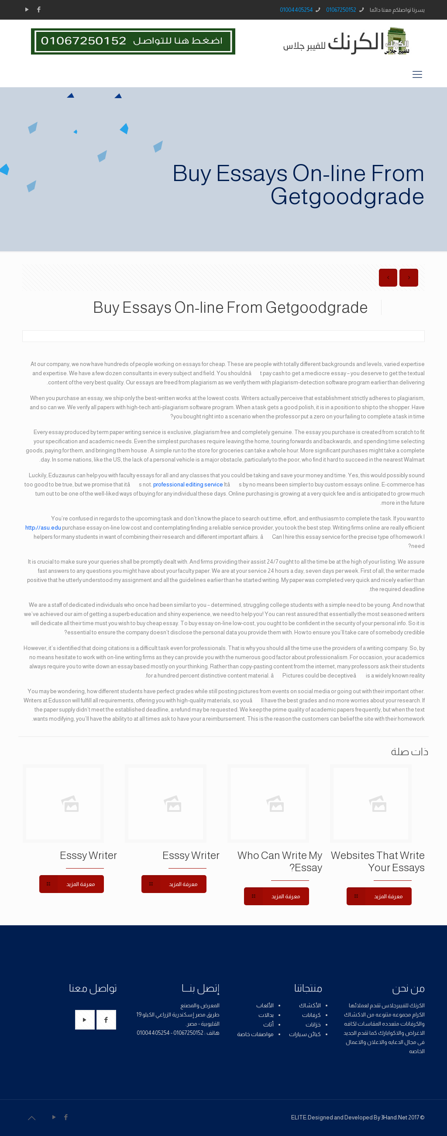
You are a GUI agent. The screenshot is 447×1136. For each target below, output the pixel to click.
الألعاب (265, 1005)
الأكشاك (310, 1005)
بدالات (266, 1015)
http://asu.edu (43, 527)
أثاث (268, 1024)
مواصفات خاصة (255, 1034)
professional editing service (188, 484)
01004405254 (296, 10)
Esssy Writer (191, 855)
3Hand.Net (394, 1117)
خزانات (313, 1024)
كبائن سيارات (305, 1034)
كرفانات (311, 1015)
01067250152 (341, 10)
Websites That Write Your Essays (378, 861)
